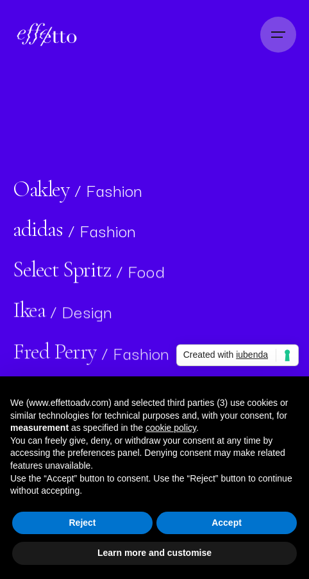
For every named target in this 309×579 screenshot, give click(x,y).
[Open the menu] (278, 35)
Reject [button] (82, 522)
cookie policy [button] (171, 428)
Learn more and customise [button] (154, 553)
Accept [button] (227, 522)
